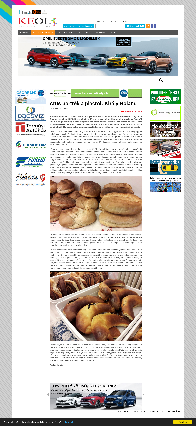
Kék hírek (84, 32)
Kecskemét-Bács (43, 32)
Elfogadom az (111, 22)
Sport (113, 32)
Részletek (69, 422)
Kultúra (100, 32)
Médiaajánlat (175, 411)
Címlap (24, 32)
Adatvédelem (156, 411)
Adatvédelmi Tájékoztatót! (117, 22)
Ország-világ (66, 32)
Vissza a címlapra (133, 111)
